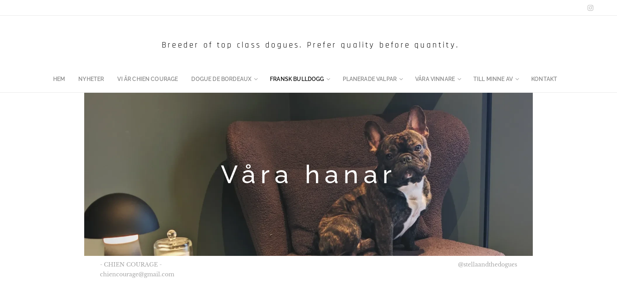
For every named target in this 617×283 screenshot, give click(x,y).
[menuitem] (75, 79)
